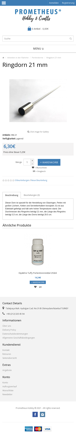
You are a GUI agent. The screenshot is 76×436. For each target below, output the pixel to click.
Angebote (7, 370)
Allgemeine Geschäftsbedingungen (18, 337)
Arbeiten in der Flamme (18, 57)
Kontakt (6, 350)
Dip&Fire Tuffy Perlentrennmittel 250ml (38, 272)
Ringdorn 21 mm (53, 57)
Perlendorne (37, 57)
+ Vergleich (39, 171)
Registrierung (68, 2)
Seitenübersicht (9, 358)
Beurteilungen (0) (32, 195)
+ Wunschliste (39, 167)
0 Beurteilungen (22, 180)
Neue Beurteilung (39, 180)
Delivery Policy (9, 329)
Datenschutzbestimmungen (15, 333)
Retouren (6, 354)
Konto (5, 382)
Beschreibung (11, 195)
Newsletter (7, 394)
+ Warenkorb (49, 162)
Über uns (6, 325)
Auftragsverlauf (9, 386)
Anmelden (54, 2)
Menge (19, 162)
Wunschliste (7, 390)
